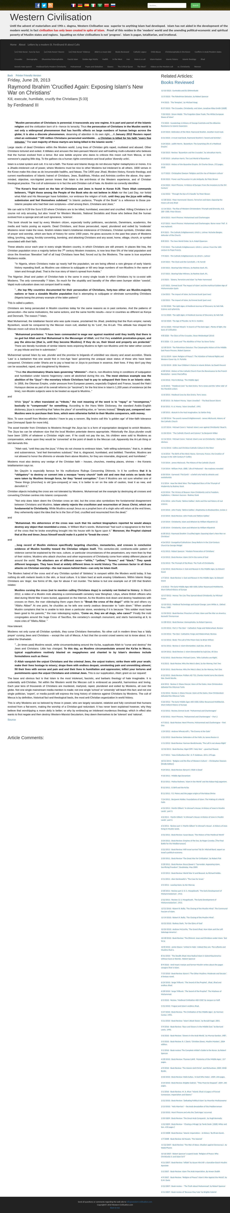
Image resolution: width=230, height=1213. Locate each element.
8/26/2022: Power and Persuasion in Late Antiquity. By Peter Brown (189, 179)
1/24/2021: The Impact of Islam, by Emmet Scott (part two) (186, 294)
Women (197, 66)
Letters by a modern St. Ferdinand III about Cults (54, 44)
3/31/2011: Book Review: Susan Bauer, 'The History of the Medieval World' (192, 835)
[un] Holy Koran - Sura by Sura (27, 52)
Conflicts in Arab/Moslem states (208, 52)
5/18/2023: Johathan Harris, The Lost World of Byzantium (185, 158)
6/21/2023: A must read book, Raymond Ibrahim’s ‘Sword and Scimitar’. (191, 138)
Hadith (105, 59)
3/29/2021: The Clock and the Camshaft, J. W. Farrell (183, 262)
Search (195, 5)
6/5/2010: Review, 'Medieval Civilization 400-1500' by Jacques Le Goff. (190, 1000)
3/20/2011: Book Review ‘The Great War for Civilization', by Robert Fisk (191, 858)
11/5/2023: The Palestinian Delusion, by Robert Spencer (184, 96)
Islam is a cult (139, 59)
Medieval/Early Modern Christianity (51, 66)
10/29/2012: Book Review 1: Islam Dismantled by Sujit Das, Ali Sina (189, 651)
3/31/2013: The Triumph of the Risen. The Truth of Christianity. (187, 563)
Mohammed (76, 66)
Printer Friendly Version (29, 75)
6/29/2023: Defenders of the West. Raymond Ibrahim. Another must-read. (192, 132)
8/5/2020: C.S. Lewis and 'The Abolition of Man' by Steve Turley (188, 341)
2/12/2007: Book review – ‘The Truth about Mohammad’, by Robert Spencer (193, 1186)
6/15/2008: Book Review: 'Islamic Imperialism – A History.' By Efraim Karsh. (192, 1133)
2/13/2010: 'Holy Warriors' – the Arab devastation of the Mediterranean (191, 1106)
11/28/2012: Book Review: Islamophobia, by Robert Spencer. (186, 622)
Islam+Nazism (155, 59)
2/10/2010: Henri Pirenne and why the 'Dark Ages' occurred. (186, 1112)
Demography (32, 59)
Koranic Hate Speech (23, 66)
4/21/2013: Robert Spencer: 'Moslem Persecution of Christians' (187, 551)
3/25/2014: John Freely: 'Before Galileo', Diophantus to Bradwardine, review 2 (194, 510)
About (22, 44)
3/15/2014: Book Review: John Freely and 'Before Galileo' (185, 516)
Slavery (110, 66)
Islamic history (172, 59)
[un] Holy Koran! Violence (79, 52)
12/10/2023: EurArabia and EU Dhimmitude (179, 90)
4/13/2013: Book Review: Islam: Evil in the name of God (184, 557)
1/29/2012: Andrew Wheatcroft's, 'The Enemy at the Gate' (185, 731)
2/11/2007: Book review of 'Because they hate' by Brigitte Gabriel (188, 1192)
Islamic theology (189, 59)
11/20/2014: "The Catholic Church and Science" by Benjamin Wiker (189, 433)
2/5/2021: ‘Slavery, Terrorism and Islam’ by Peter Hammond (186, 279)
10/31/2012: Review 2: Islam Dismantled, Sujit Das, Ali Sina (186, 646)
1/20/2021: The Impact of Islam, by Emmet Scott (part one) (186, 300)
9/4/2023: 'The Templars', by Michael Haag (179, 102)
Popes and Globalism (94, 66)
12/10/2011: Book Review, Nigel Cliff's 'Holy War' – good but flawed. (190, 749)
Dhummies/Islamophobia (52, 59)
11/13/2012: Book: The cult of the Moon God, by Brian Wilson (187, 640)
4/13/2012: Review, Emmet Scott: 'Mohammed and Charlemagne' (189, 710)
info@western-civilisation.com (139, 1202)
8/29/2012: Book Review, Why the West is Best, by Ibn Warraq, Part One (191, 669)
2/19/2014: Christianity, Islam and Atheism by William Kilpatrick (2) (189, 521)
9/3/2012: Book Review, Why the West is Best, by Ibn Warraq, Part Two (191, 663)
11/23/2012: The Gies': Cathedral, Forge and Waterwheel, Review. (189, 634)
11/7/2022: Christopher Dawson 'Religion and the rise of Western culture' (192, 173)
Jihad (203, 59)
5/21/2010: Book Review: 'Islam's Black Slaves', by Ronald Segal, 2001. (190, 1021)
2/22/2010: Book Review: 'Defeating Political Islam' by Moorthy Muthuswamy (193, 1100)
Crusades (18, 59)
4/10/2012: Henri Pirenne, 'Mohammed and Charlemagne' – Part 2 (189, 716)
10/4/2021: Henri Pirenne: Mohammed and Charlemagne (185, 217)
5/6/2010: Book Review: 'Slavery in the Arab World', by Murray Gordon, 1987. (194, 1035)
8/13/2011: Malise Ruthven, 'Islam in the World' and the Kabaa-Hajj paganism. (194, 781)
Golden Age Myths (90, 59)
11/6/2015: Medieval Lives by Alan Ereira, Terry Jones (183, 395)
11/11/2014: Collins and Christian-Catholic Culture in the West (187, 448)
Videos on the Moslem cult (162, 66)
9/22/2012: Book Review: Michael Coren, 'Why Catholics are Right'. (189, 657)
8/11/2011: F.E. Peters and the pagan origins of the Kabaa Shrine (188, 793)
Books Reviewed (122, 52)
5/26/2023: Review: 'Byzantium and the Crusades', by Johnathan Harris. (191, 152)
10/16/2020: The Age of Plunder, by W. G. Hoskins (182, 321)
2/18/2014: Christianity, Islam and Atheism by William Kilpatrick (188, 527)
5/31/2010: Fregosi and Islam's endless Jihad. (180, 1006)
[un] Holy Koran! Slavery (54, 52)
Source (12, 719)
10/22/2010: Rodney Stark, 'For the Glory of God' (182, 923)
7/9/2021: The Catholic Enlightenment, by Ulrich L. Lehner (185, 256)
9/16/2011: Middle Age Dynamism (175, 775)
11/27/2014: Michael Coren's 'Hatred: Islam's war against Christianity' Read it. (194, 427)
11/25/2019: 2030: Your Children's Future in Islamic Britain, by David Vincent (193, 365)
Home (13, 44)
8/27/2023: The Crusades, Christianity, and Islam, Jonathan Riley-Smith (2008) (194, 108)
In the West (117, 59)
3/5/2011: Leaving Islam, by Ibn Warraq (178, 885)
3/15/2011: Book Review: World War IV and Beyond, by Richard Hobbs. (191, 873)
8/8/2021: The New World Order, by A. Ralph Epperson (184, 241)
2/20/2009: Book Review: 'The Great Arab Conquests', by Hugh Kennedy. (191, 1118)
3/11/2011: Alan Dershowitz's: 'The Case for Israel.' (182, 879)
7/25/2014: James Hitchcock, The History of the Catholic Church (188, 462)
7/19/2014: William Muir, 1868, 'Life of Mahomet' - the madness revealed (192, 468)
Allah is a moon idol (103, 52)
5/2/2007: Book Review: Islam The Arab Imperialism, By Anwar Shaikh (190, 1171)
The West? (141, 66)
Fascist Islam (72, 59)
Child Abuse (156, 52)
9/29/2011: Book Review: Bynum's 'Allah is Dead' (182, 770)
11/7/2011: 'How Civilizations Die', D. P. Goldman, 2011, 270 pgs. (188, 755)
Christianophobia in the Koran (177, 52)
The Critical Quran (125, 66)
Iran (128, 59)
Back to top (115, 1208)
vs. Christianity (184, 66)
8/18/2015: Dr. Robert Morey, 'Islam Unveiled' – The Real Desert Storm (191, 400)
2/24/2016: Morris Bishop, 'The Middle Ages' (180, 380)
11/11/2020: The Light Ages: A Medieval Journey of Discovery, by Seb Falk (192, 315)
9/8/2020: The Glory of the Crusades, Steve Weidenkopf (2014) (187, 335)
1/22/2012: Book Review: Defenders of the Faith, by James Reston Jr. (190, 737)
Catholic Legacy (140, 52)
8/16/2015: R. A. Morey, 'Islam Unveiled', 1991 (181, 406)
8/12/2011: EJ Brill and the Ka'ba (175, 787)
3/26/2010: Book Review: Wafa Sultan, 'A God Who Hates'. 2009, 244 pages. (193, 1077)
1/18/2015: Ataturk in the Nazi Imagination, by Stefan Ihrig (186, 412)
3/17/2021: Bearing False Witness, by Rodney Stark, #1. (184, 273)
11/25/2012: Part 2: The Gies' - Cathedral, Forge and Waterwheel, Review (192, 628)
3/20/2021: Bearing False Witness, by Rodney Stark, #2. (184, 268)
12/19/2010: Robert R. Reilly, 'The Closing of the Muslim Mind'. (187, 917)
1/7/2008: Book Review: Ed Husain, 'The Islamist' (181, 1139)
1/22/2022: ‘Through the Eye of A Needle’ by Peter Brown (185, 194)
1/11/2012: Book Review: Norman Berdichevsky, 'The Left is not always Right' (193, 743)
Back (10, 75)
